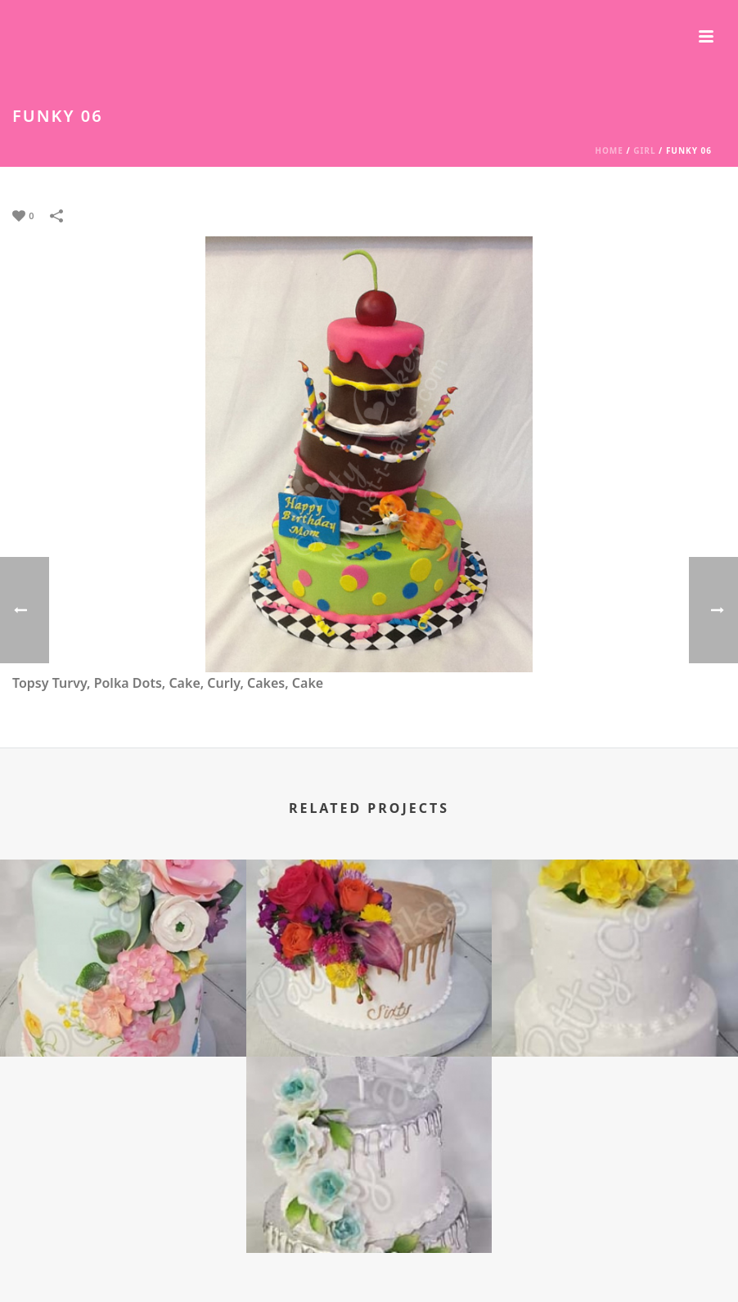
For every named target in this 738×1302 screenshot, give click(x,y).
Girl (644, 150)
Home (609, 150)
